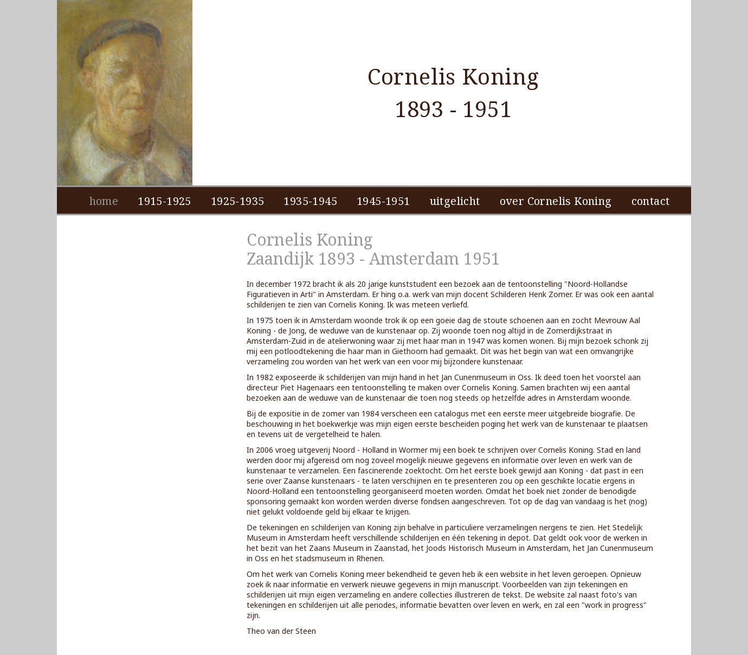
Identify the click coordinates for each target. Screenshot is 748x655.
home (104, 201)
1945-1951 (383, 201)
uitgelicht (455, 201)
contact (650, 201)
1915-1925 (164, 201)
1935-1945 (310, 201)
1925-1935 (238, 201)
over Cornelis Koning (556, 201)
